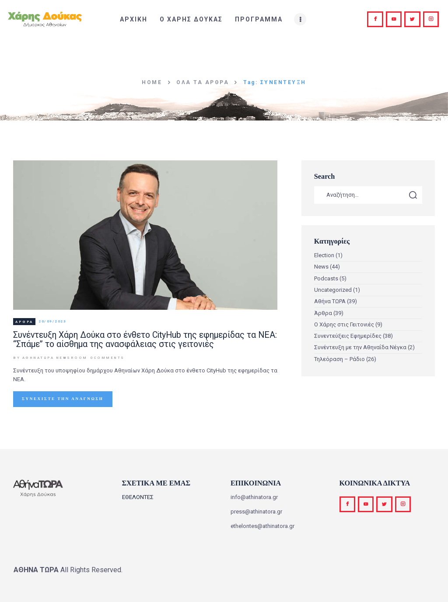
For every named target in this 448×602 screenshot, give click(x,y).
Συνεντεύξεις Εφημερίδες (348, 336)
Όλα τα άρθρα (202, 82)
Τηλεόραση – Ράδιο (339, 359)
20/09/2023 (52, 322)
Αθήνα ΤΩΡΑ (330, 301)
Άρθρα (24, 322)
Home (152, 82)
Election (324, 255)
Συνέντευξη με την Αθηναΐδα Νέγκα (360, 347)
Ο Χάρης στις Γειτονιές (344, 324)
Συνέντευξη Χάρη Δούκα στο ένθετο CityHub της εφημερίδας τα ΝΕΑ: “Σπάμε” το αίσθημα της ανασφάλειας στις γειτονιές (145, 339)
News (321, 266)
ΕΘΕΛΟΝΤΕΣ (138, 497)
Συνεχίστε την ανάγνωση (62, 399)
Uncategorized (333, 290)
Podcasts (326, 278)
